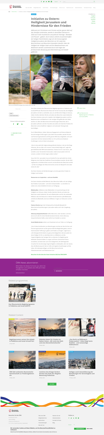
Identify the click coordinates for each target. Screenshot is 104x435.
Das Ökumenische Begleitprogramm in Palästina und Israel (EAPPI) (86, 114)
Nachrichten (45, 7)
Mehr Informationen (14, 433)
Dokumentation (78, 7)
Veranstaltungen (53, 7)
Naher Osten (82, 108)
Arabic (93, 21)
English (93, 16)
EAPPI (11, 113)
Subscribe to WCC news (16, 134)
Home (9, 11)
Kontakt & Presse (88, 7)
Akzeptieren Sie (80, 428)
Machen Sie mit (69, 7)
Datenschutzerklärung (20, 272)
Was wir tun (62, 7)
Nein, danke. (90, 428)
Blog (94, 7)
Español (93, 19)
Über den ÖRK (28, 7)
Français (93, 18)
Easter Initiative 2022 (14, 115)
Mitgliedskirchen (37, 7)
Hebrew (93, 23)
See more (52, 384)
